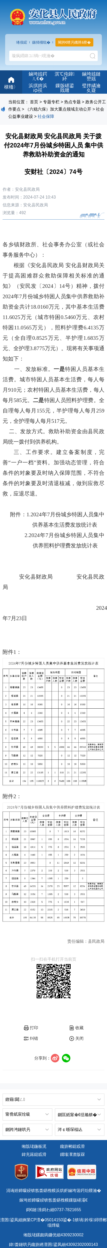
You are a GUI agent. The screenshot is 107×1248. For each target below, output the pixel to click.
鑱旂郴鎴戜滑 (72, 1146)
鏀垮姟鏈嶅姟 (91, 76)
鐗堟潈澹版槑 (72, 1154)
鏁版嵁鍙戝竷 (64, 88)
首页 (34, 102)
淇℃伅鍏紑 (65, 76)
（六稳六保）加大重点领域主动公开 (58, 109)
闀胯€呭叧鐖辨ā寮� (74, 42)
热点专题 (72, 102)
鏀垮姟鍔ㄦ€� (38, 76)
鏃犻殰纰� (41, 42)
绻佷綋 (21, 42)
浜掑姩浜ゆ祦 (38, 88)
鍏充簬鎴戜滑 (34, 1154)
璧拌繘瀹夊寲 (91, 88)
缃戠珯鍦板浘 (34, 1146)
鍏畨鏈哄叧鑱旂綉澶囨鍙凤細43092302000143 (53, 1244)
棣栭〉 (11, 82)
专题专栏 (51, 102)
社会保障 (46, 116)
